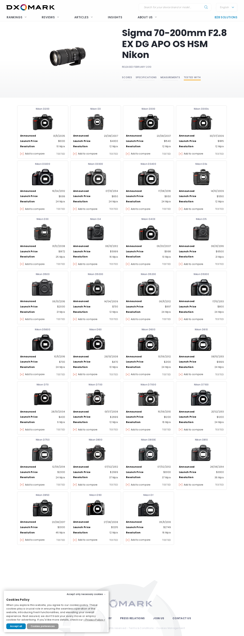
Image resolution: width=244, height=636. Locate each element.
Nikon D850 (43, 495)
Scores (127, 77)
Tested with (192, 77)
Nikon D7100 (201, 384)
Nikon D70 (43, 384)
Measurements (170, 77)
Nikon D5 (201, 219)
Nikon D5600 (42, 329)
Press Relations (132, 618)
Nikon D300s (201, 108)
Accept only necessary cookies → (86, 594)
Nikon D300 (148, 108)
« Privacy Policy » (94, 619)
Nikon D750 (43, 439)
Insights (115, 17)
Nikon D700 (96, 384)
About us (147, 17)
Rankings (16, 17)
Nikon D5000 (95, 274)
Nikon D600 (149, 329)
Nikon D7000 (148, 384)
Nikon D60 (95, 329)
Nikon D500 (43, 274)
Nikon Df (148, 495)
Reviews (50, 17)
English (224, 7)
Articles (83, 17)
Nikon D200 (43, 108)
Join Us (158, 618)
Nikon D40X (148, 219)
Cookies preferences (43, 626)
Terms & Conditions (141, 628)
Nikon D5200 (148, 274)
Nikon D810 (201, 439)
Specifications (146, 77)
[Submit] (206, 7)
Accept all (16, 626)
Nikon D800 (96, 439)
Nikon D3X (43, 219)
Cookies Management (170, 628)
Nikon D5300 (201, 274)
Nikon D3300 (95, 164)
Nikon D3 (95, 108)
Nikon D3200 (42, 164)
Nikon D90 (95, 495)
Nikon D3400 (148, 164)
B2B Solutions (226, 17)
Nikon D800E (148, 439)
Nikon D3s (201, 164)
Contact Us (182, 618)
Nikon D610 (201, 329)
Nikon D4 (95, 219)
